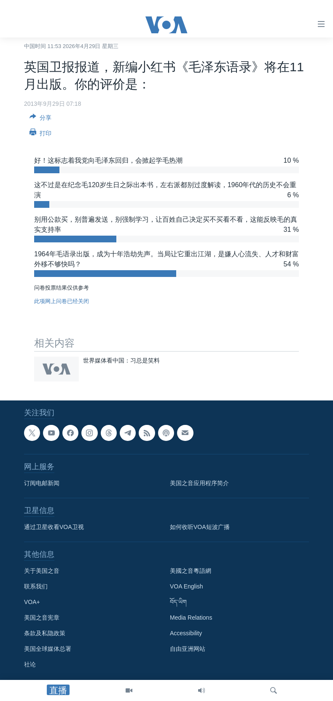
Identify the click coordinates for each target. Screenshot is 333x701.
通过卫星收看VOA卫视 (54, 527)
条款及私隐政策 (44, 633)
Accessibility (186, 633)
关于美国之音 (41, 570)
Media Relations (191, 617)
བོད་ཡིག (178, 602)
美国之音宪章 (41, 617)
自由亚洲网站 (187, 648)
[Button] (40, 119)
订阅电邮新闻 (41, 483)
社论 (30, 664)
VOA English (186, 586)
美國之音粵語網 (190, 570)
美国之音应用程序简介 (199, 483)
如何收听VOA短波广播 (200, 527)
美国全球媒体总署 (47, 648)
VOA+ (32, 602)
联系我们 (36, 586)
